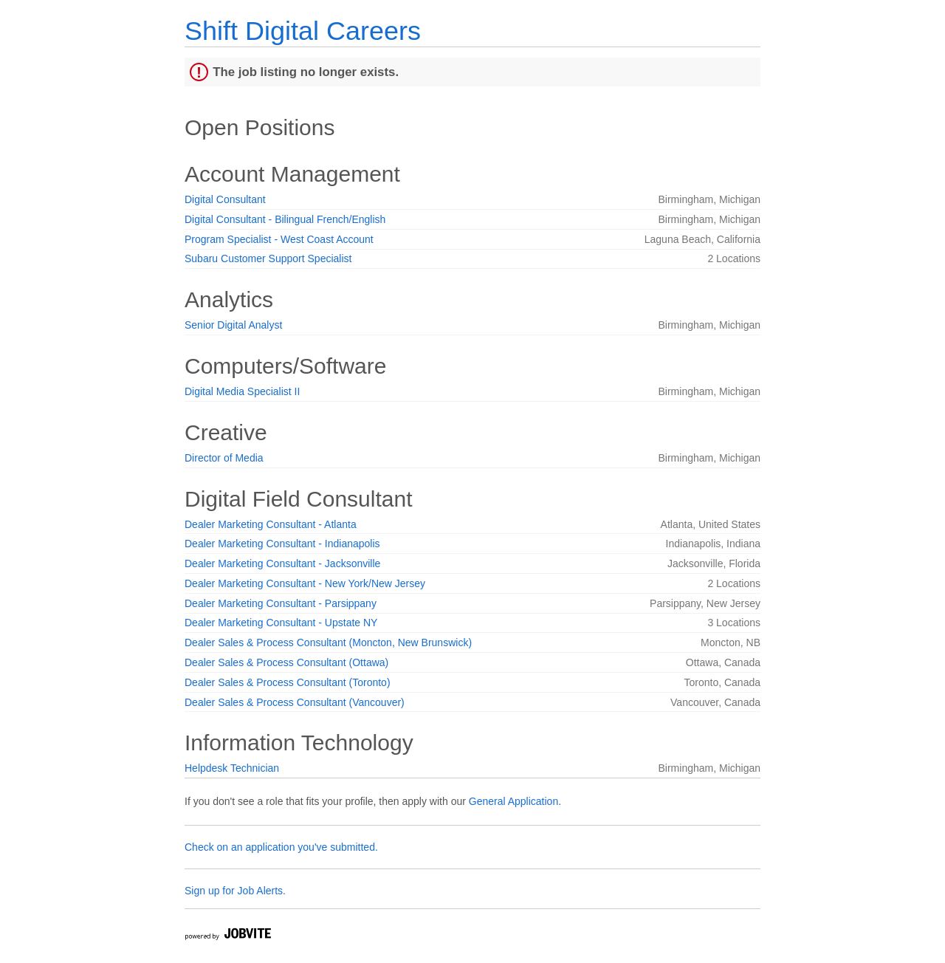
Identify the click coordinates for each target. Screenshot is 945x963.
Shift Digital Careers (303, 31)
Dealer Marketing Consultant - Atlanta (271, 524)
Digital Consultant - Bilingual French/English (285, 219)
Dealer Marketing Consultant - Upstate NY (281, 622)
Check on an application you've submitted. (281, 847)
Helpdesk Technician (232, 768)
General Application (513, 801)
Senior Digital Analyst (233, 325)
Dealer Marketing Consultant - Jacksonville (282, 563)
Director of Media (224, 458)
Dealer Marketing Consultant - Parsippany (281, 603)
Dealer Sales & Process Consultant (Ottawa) (286, 662)
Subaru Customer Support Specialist (268, 258)
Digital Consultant (225, 199)
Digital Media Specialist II (242, 391)
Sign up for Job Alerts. (235, 891)
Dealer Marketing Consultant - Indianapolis (282, 543)
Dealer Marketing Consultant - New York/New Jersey (305, 583)
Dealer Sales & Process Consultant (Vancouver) (295, 702)
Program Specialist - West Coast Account (279, 239)
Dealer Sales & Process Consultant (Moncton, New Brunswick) (328, 642)
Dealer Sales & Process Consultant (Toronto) (288, 682)
